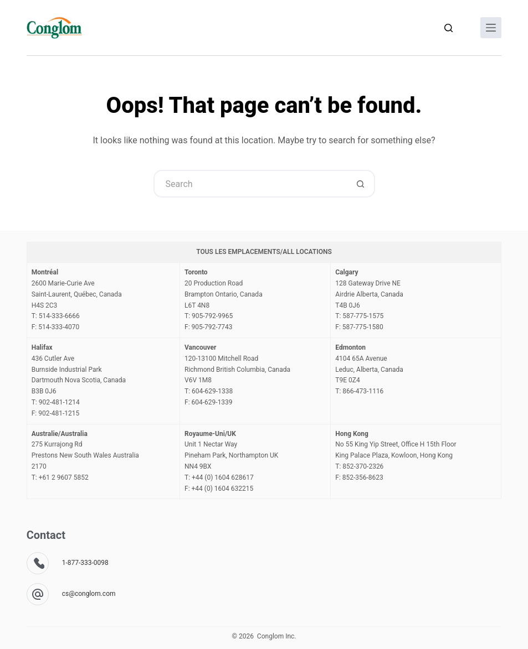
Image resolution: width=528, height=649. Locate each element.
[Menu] (490, 27)
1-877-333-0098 (85, 563)
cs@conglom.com (89, 594)
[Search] (448, 28)
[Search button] (361, 184)
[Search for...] (250, 184)
